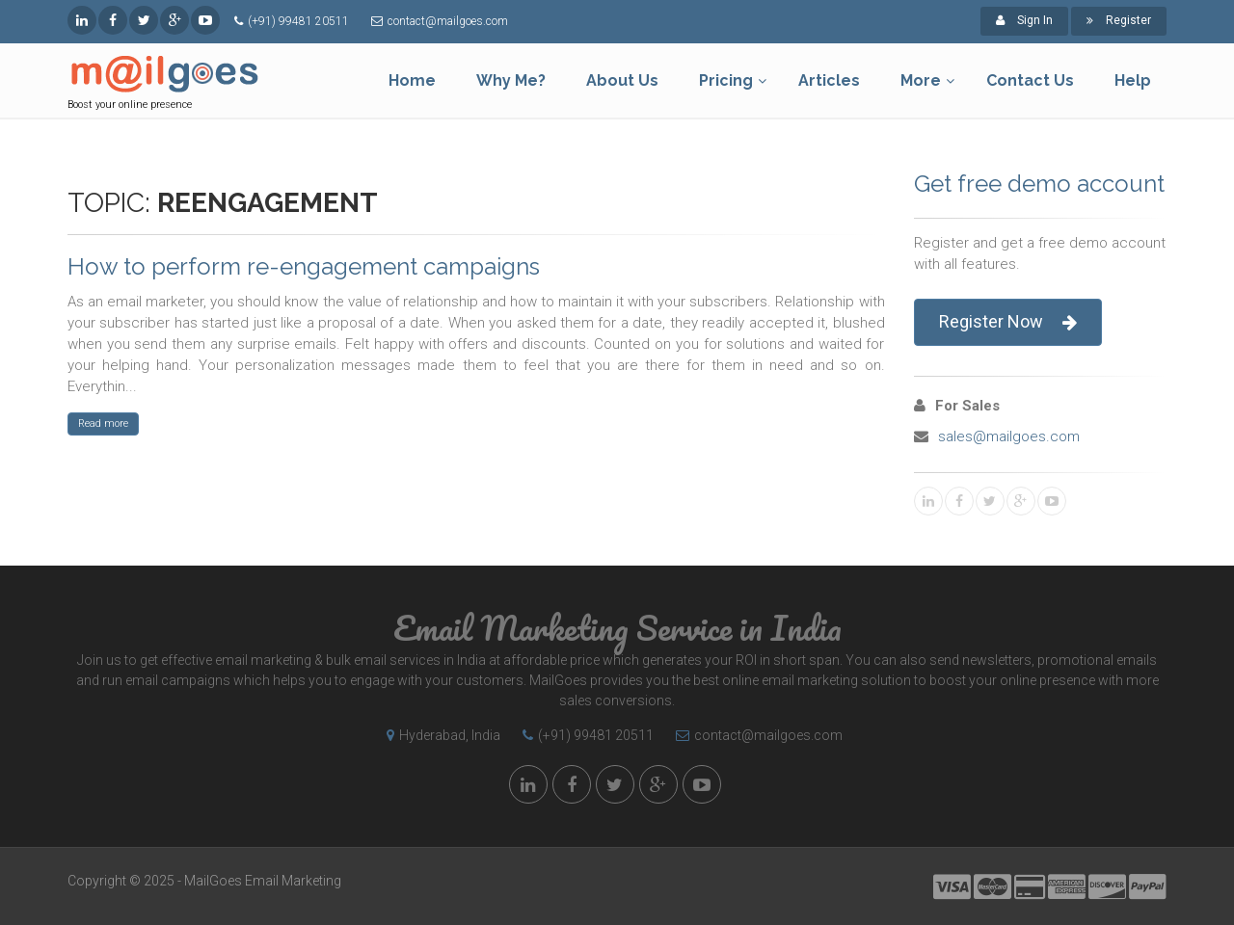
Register (1118, 20)
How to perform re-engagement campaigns (303, 266)
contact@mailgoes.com (448, 21)
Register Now (1008, 322)
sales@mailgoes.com (1009, 436)
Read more (103, 423)
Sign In (1024, 20)
